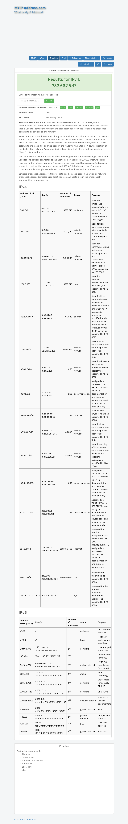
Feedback (108, 64)
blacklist (89, 108)
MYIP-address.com (30, 8)
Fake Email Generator (25, 819)
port (97, 108)
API (98, 64)
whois (62, 108)
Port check (107, 58)
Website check (86, 64)
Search (49, 101)
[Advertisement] (64, 33)
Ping (64, 58)
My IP (33, 58)
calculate (79, 108)
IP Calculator (75, 58)
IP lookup (54, 58)
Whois (42, 58)
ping (70, 108)
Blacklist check (91, 58)
